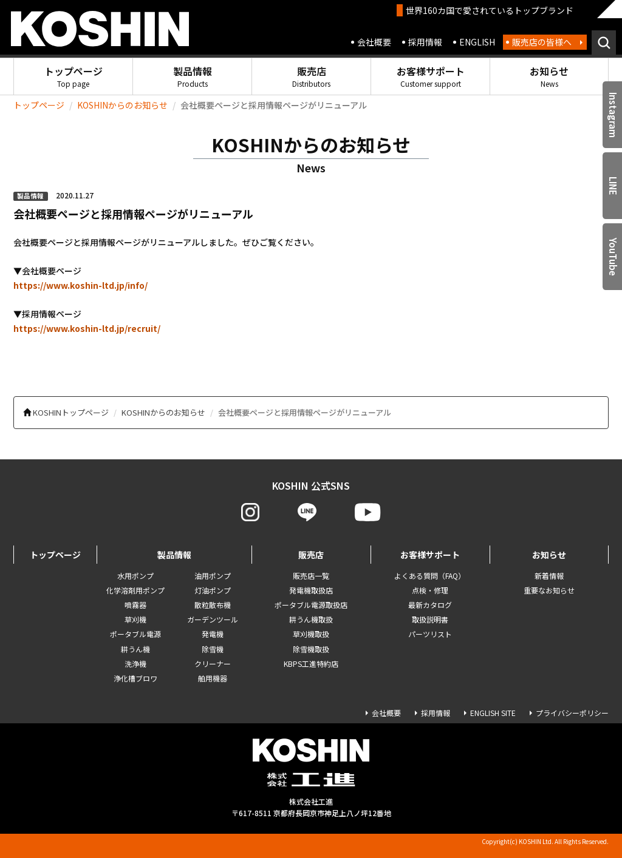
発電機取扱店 (311, 590)
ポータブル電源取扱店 (311, 605)
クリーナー (212, 663)
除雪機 (213, 649)
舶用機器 (212, 678)
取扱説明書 (430, 619)
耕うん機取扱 (311, 619)
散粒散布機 (212, 605)
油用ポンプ (212, 575)
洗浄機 (135, 663)
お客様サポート (431, 76)
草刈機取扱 (311, 634)
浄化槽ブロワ (135, 678)
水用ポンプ (135, 575)
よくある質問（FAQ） (429, 575)
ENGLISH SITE (493, 713)
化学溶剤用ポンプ (135, 590)
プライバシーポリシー (572, 713)
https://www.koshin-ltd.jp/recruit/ (86, 328)
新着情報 (549, 575)
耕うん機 (135, 649)
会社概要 (374, 42)
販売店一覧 (311, 575)
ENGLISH (477, 42)
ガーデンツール (212, 619)
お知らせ (549, 76)
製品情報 (192, 76)
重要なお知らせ (549, 590)
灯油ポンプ (212, 590)
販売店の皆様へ (542, 42)
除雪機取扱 (311, 649)
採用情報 (425, 42)
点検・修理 (430, 590)
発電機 (213, 634)
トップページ (73, 76)
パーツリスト (430, 634)
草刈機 (135, 619)
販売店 (311, 76)
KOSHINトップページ (71, 412)
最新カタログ (430, 605)
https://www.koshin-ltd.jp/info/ (80, 285)
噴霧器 (135, 605)
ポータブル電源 (135, 634)
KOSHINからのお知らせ (122, 105)
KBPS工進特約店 (311, 663)
